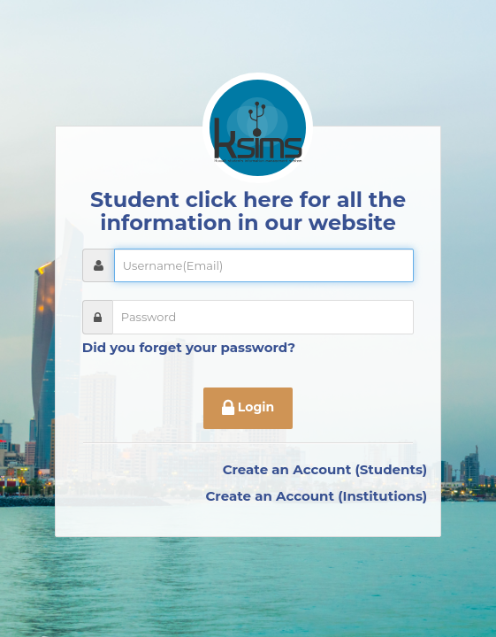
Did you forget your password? (188, 347)
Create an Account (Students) (325, 469)
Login (248, 408)
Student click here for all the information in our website (248, 211)
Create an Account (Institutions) (316, 495)
